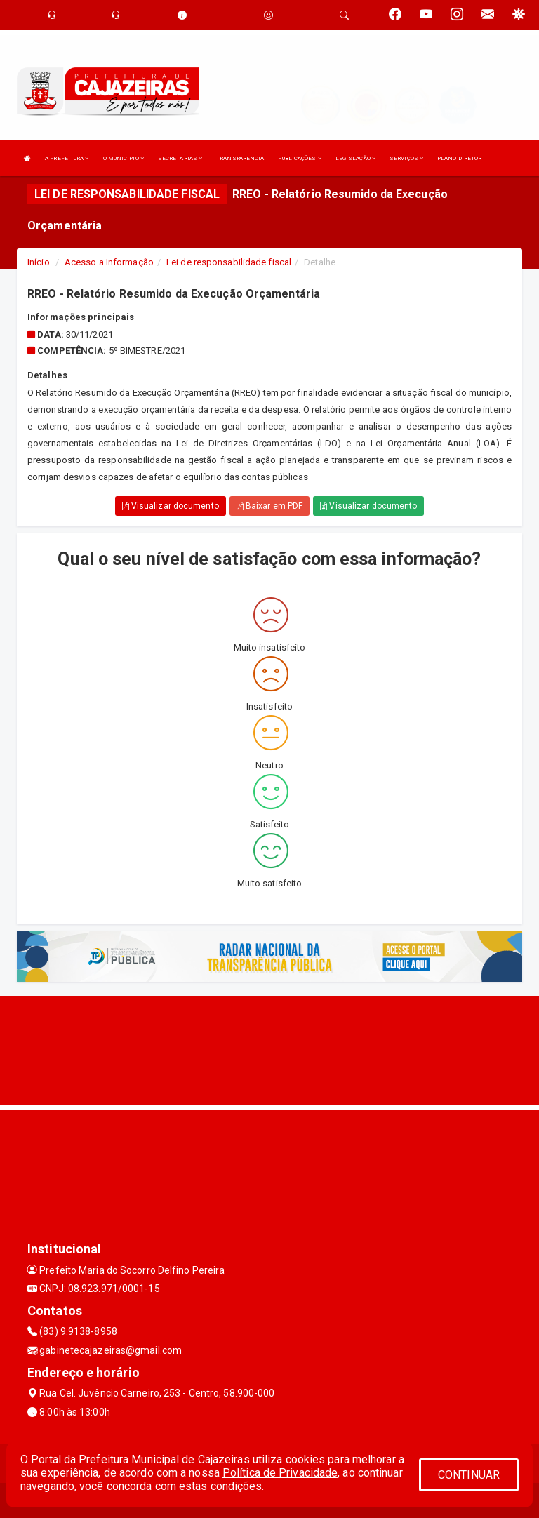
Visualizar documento (170, 506)
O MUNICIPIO (123, 158)
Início (38, 262)
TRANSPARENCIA (240, 158)
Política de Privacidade (280, 1472)
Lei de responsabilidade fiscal (228, 262)
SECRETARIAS (180, 158)
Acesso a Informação (109, 262)
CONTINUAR (469, 1475)
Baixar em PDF (270, 506)
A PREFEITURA (66, 158)
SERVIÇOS (406, 158)
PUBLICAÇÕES (299, 158)
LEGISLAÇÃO (355, 158)
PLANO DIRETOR (459, 158)
